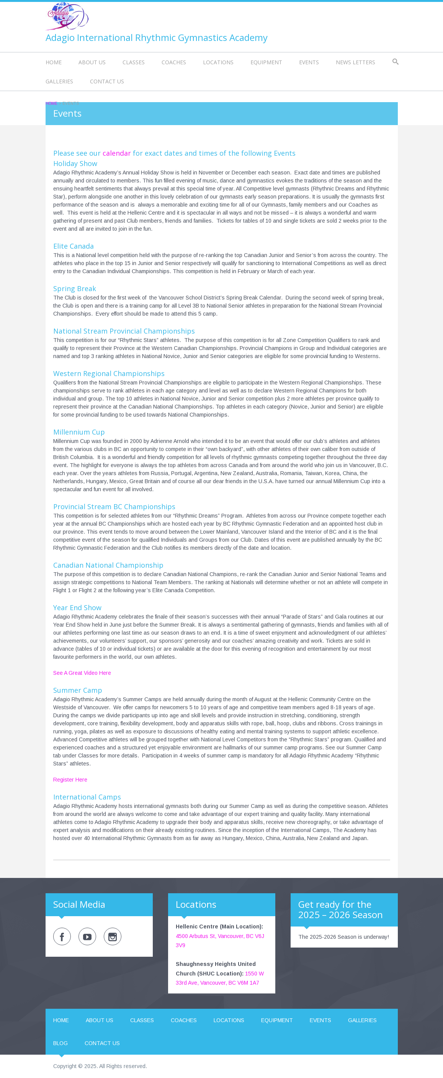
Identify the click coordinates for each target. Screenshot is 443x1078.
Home (54, 62)
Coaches (174, 62)
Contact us (107, 81)
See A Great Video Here (82, 673)
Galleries (59, 81)
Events (309, 62)
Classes (134, 62)
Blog (60, 1043)
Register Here (70, 780)
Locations (218, 62)
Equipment (266, 62)
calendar (117, 153)
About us (92, 62)
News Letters (355, 62)
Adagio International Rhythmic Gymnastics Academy (157, 37)
